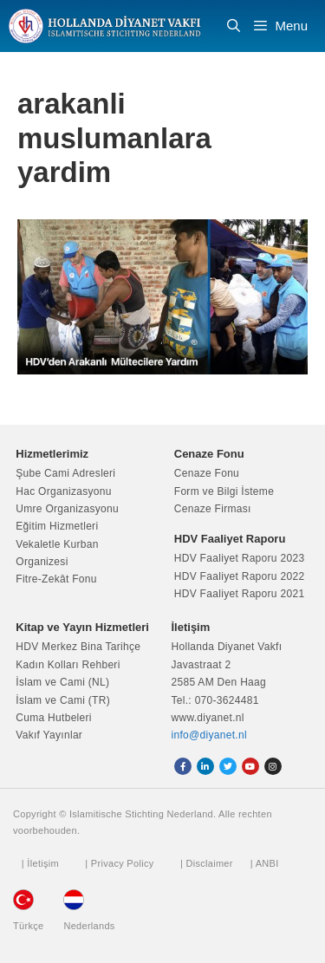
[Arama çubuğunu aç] (233, 26)
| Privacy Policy (119, 863)
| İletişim (40, 863)
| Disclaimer (206, 863)
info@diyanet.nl (209, 735)
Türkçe (28, 926)
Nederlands (88, 926)
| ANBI (264, 863)
